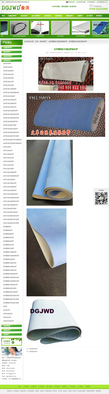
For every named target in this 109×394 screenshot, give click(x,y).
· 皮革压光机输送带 (8, 154)
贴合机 (65, 391)
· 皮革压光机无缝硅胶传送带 (11, 197)
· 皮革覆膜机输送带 (8, 234)
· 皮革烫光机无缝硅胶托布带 (11, 118)
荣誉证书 (33, 386)
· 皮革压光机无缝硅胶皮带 (10, 194)
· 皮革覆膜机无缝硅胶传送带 (11, 277)
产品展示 (41, 386)
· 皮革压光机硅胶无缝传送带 (11, 216)
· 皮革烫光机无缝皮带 (9, 96)
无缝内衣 (9, 391)
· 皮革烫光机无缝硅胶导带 (10, 121)
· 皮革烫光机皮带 (7, 67)
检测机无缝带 (91, 391)
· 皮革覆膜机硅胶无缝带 (9, 288)
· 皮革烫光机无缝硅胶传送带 (11, 114)
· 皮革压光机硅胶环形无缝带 (11, 219)
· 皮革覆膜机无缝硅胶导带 (10, 284)
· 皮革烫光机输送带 (8, 71)
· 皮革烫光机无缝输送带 (9, 103)
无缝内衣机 (23, 391)
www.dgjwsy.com (11, 373)
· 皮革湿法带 (6, 310)
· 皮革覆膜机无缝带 (8, 248)
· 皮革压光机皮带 (7, 150)
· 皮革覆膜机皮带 (7, 230)
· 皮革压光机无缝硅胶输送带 (11, 176)
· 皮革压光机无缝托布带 (9, 190)
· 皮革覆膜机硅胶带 (8, 241)
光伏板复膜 (61, 36)
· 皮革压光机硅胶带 (8, 161)
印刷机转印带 (41, 36)
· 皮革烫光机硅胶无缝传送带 (11, 132)
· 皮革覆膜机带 (7, 226)
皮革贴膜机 (30, 391)
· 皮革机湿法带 (7, 317)
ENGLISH (72, 2)
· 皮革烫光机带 (7, 63)
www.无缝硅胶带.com (14, 379)
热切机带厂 (24, 16)
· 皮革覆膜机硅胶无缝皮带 (10, 292)
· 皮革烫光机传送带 (8, 74)
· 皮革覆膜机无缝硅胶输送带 (11, 255)
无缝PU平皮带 (72, 391)
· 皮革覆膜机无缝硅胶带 (9, 252)
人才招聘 (80, 386)
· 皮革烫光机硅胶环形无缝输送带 (12, 139)
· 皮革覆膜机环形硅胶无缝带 (11, 303)
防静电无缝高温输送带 (20, 36)
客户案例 (49, 386)
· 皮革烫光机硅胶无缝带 (9, 125)
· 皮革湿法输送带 (7, 313)
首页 (3, 16)
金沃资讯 (90, 16)
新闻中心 (64, 386)
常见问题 (57, 386)
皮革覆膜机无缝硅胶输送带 (58, 41)
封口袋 (60, 391)
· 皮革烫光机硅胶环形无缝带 (11, 136)
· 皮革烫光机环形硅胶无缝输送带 (12, 143)
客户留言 (72, 386)
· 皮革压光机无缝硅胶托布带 (11, 201)
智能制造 (98, 391)
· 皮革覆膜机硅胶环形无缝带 (11, 299)
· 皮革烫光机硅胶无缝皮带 (10, 129)
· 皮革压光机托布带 (8, 165)
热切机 (37, 391)
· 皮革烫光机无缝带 (8, 85)
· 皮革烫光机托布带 (8, 81)
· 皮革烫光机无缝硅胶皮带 (10, 110)
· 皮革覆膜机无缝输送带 (9, 266)
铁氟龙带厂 (70, 16)
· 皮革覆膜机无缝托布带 (9, 270)
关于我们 (26, 386)
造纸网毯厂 (59, 16)
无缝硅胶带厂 (12, 16)
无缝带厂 (80, 16)
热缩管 (42, 391)
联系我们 (99, 16)
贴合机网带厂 (36, 16)
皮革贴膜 (16, 391)
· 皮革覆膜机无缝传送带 (9, 263)
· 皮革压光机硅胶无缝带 (9, 208)
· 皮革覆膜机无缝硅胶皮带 (10, 274)
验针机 (55, 391)
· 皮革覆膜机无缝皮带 (9, 259)
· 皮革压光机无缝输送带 (9, 187)
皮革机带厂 (48, 16)
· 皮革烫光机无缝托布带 (9, 107)
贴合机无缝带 (82, 391)
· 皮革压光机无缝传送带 (9, 183)
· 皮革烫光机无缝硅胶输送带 (11, 92)
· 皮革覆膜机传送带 (8, 237)
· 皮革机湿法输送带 (8, 321)
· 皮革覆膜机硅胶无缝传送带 (11, 295)
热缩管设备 (48, 391)
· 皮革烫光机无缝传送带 (9, 100)
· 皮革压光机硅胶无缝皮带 (10, 212)
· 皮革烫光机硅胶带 (8, 78)
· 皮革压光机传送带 (8, 158)
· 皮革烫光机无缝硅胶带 (9, 89)
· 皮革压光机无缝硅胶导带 (10, 205)
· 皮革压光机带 (7, 147)
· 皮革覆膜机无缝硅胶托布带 (11, 281)
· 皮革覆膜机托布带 (8, 245)
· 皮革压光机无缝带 (8, 168)
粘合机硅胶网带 (82, 36)
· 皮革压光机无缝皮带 (9, 179)
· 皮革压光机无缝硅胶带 (9, 172)
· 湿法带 (5, 306)
